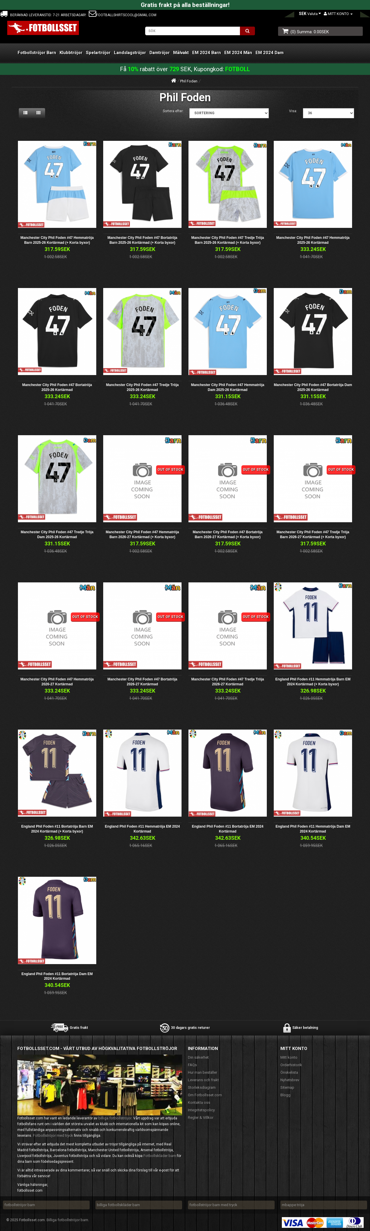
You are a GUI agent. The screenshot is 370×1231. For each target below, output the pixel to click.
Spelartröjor (98, 52)
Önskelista (289, 1072)
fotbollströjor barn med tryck (213, 1205)
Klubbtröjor (71, 52)
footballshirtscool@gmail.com (122, 15)
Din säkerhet (198, 1057)
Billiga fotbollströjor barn (67, 1220)
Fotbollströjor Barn (37, 52)
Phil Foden (188, 81)
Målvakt (181, 52)
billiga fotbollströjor (115, 1118)
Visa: (293, 111)
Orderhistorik (291, 1065)
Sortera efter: (173, 111)
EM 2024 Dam (270, 52)
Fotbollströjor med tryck (53, 1135)
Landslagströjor (130, 52)
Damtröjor (159, 52)
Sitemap (287, 1087)
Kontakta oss (199, 1102)
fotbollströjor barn (19, 1205)
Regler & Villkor (200, 1117)
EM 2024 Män (238, 52)
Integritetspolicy (201, 1110)
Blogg (285, 1095)
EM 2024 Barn (206, 52)
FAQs (192, 1065)
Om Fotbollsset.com (205, 1095)
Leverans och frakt (203, 1080)
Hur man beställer (202, 1072)
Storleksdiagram (202, 1087)
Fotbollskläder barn (159, 1156)
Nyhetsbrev (289, 1080)
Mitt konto (288, 1057)
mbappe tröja (293, 1205)
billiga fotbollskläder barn (118, 1205)
